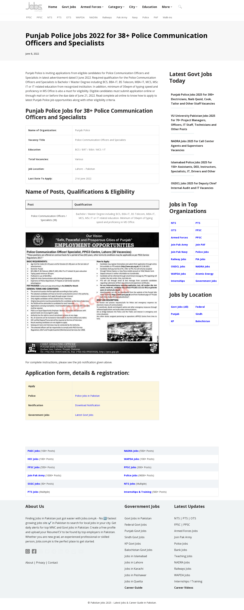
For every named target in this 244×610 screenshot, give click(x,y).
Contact (53, 574)
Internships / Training (188, 593)
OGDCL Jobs (178, 273)
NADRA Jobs (203, 273)
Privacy (40, 574)
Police (146, 17)
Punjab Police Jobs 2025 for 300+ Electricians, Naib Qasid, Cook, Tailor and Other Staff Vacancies (193, 99)
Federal (200, 318)
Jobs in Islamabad (136, 568)
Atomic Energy (205, 281)
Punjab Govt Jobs (135, 543)
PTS (59, 17)
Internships (178, 290)
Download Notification (87, 407)
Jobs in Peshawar (135, 587)
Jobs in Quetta (134, 593)
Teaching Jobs (183, 568)
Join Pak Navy (179, 259)
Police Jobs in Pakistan (87, 398)
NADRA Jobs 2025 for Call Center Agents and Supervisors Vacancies (193, 146)
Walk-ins (169, 17)
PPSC (40, 17)
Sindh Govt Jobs (135, 549)
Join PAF (201, 251)
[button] (103, 7)
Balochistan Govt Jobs (138, 562)
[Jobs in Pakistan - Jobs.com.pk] (33, 7)
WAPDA (80, 17)
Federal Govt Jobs (136, 536)
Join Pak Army (179, 251)
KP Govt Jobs (133, 555)
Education (149, 7)
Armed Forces (179, 244)
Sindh (199, 325)
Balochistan (203, 333)
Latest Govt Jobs (84, 417)
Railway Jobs (178, 266)
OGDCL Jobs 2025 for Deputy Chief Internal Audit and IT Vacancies (190, 189)
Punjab (175, 325)
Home (52, 7)
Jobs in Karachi (134, 580)
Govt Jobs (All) (180, 318)
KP (172, 333)
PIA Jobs (201, 266)
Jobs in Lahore (134, 574)
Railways (107, 17)
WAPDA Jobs (178, 281)
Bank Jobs (180, 562)
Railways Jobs (182, 580)
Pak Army (122, 17)
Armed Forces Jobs (186, 543)
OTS (68, 17)
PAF (157, 17)
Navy (135, 17)
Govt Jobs (69, 7)
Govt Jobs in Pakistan (138, 530)
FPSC (29, 17)
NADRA (93, 17)
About (29, 574)
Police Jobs (202, 259)
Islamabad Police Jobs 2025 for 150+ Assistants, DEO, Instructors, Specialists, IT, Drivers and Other (194, 168)
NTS (49, 17)
